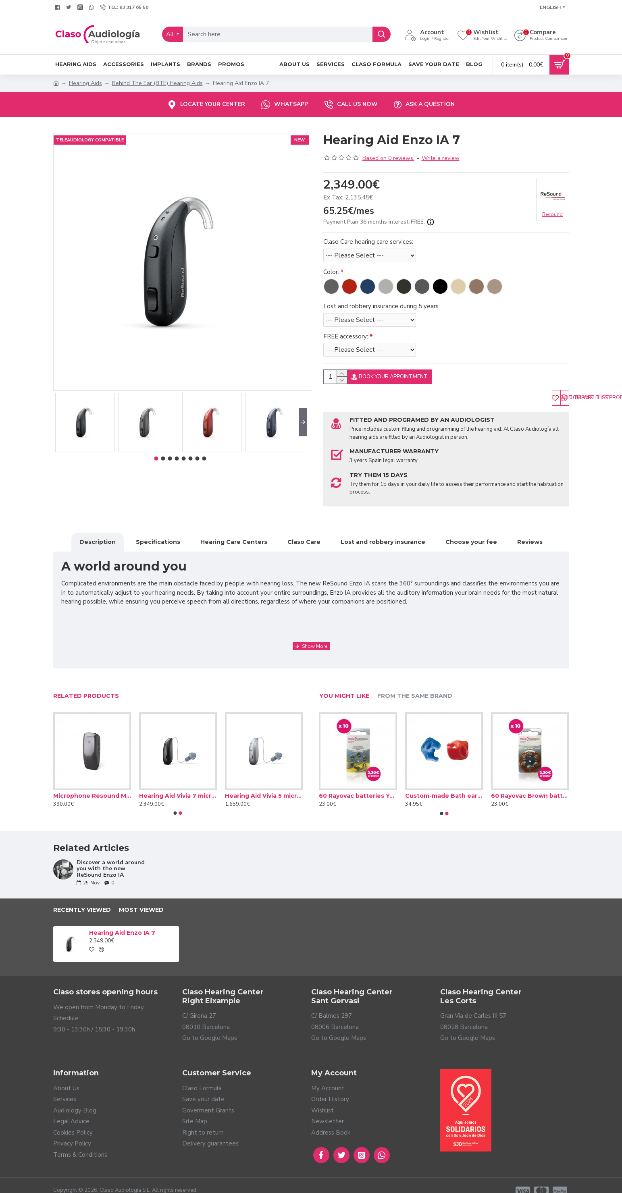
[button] (303, 422)
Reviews (530, 540)
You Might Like (344, 684)
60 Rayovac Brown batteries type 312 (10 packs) (530, 783)
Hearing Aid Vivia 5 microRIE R (264, 783)
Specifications (158, 540)
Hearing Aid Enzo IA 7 (122, 920)
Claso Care (303, 540)
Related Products (86, 684)
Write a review (441, 158)
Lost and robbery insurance (383, 540)
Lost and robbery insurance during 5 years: (381, 306)
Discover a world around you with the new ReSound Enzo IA (111, 856)
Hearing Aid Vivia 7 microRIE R (178, 783)
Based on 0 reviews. (388, 158)
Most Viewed (141, 897)
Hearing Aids (85, 83)
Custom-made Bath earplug (444, 783)
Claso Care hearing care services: (368, 242)
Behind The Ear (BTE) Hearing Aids (157, 83)
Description (97, 540)
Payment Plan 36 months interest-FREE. (379, 222)
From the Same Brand (414, 684)
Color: (331, 272)
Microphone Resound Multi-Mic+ (92, 783)
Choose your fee (471, 540)
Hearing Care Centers (233, 540)
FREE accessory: (345, 336)
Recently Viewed (82, 897)
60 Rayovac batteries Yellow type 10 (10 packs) (358, 783)
